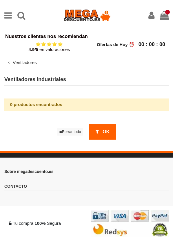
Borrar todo (70, 131)
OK (102, 131)
